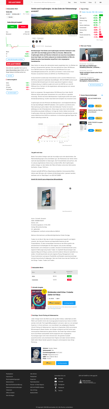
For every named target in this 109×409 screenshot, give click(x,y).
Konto (54, 308)
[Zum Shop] (69, 2)
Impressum (9, 376)
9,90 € (91, 130)
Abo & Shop (33, 390)
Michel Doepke (48, 46)
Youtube (58, 381)
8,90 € (91, 106)
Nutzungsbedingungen (13, 379)
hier (68, 235)
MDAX (93, 12)
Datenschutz (10, 382)
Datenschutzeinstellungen (14, 387)
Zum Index (10, 75)
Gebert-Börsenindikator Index (13, 70)
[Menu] (100, 2)
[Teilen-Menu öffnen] (33, 41)
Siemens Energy (83, 20)
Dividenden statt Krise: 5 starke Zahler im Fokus (60, 293)
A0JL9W (8, 14)
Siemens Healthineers (85, 25)
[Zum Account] (75, 2)
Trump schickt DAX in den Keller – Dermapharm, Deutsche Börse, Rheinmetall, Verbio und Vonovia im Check (90, 80)
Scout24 (81, 37)
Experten (33, 379)
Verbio (34, 38)
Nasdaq (84, 12)
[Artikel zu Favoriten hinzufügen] (40, 41)
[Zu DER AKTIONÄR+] (83, 2)
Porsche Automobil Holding (85, 35)
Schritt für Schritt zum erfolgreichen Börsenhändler (47, 179)
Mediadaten (9, 374)
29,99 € (91, 118)
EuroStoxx (100, 12)
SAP (80, 15)
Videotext (9, 390)
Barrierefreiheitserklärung (14, 384)
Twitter (58, 390)
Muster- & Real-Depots (37, 384)
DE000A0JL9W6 (16, 14)
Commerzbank (83, 27)
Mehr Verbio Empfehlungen (95, 84)
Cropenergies (40, 38)
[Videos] (90, 2)
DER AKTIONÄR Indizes (37, 387)
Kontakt (58, 378)
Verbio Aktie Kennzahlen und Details (15, 59)
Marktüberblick (34, 382)
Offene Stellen (10, 392)
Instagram (59, 384)
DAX (80, 12)
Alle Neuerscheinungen (100, 95)
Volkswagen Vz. (83, 18)
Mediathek (33, 376)
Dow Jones (88, 12)
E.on (81, 23)
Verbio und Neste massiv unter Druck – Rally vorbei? (91, 73)
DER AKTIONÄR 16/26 (94, 98)
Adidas (81, 32)
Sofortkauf (55, 303)
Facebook (59, 387)
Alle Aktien (33, 374)
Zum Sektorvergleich (12, 92)
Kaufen (12, 26)
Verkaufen (23, 26)
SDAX (96, 12)
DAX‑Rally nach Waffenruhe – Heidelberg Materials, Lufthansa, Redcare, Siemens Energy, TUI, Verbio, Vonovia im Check (90, 66)
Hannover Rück (83, 30)
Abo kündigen (10, 395)
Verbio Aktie (9, 12)
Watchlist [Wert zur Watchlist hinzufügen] (10, 17)
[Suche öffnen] (32, 2)
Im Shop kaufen (69, 303)
